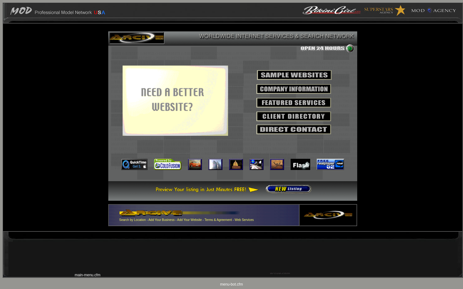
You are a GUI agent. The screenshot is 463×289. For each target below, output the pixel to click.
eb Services (245, 220)
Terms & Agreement (218, 220)
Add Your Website (189, 220)
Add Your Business (161, 220)
